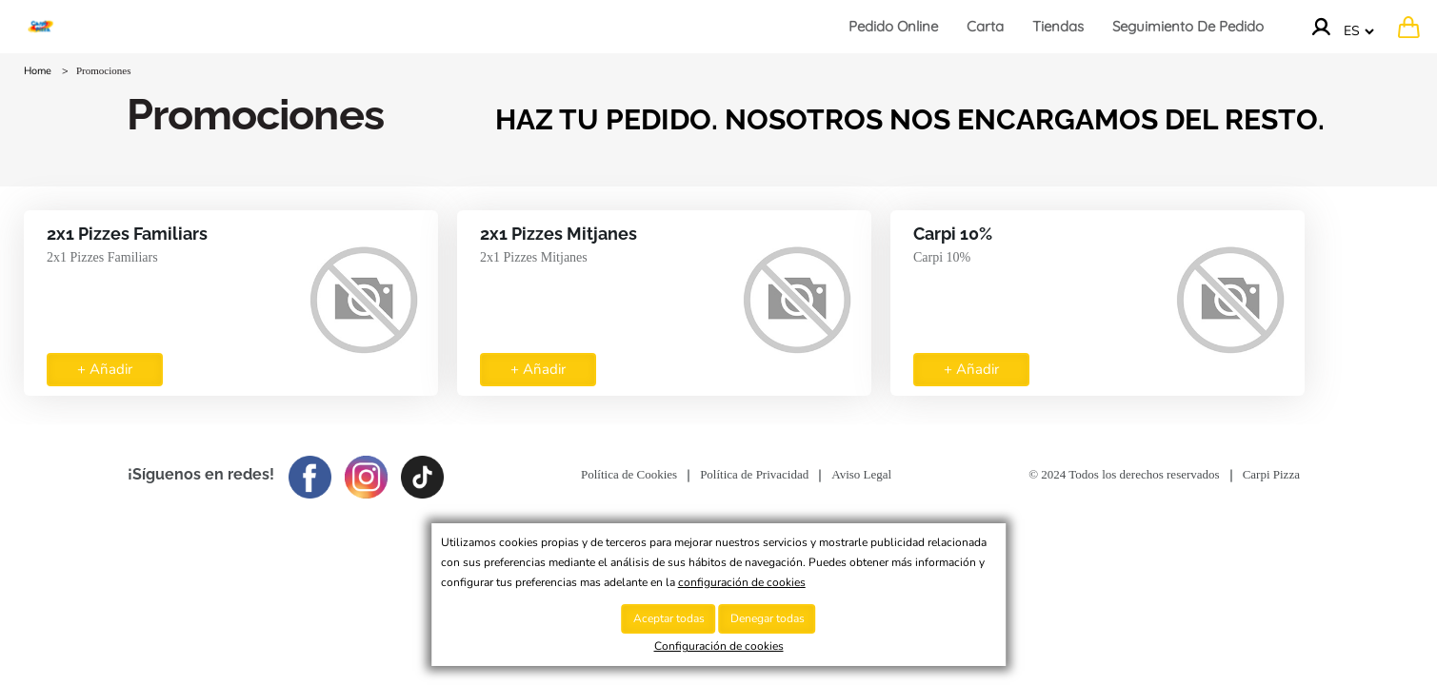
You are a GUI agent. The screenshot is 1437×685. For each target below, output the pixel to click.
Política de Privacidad (754, 474)
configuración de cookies (742, 582)
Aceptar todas (669, 618)
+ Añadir (104, 369)
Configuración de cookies (719, 646)
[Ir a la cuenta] (1321, 26)
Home (37, 71)
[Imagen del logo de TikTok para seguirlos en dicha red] (427, 473)
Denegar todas (767, 618)
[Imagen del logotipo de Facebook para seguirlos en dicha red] (315, 473)
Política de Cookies (629, 474)
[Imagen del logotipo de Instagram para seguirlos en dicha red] (371, 473)
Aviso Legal (861, 474)
